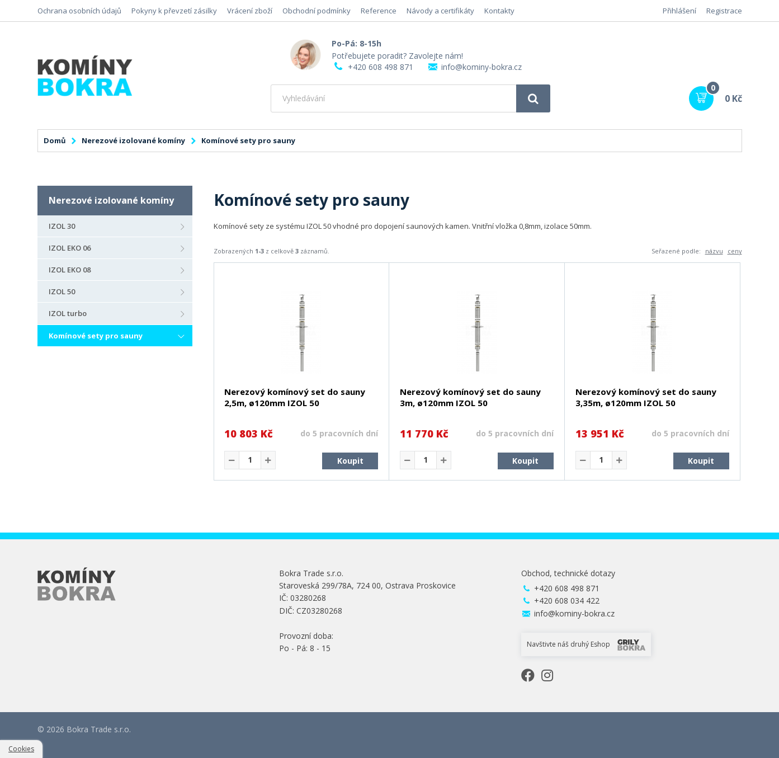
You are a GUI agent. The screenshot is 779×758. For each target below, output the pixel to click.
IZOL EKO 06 (70, 248)
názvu (714, 251)
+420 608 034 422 (566, 600)
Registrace (724, 11)
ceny (735, 251)
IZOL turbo (68, 313)
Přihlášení (679, 11)
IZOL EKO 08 (70, 270)
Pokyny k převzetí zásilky (174, 11)
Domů (55, 140)
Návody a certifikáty (440, 11)
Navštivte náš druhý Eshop (586, 644)
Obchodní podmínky (316, 11)
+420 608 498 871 (380, 67)
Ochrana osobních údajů (79, 11)
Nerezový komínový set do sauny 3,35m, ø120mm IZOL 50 (645, 397)
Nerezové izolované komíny (133, 140)
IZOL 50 (62, 291)
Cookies (21, 749)
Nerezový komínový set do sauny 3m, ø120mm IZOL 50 (470, 397)
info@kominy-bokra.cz (481, 67)
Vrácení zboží (249, 11)
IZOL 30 (62, 226)
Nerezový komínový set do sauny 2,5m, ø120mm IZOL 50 (294, 397)
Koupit (350, 460)
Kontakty (499, 11)
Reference (378, 11)
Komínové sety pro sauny (96, 336)
